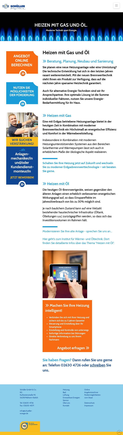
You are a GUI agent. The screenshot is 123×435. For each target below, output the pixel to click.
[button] (116, 6)
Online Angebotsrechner (91, 391)
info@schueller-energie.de (26, 412)
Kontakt (66, 405)
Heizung (66, 389)
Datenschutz (89, 403)
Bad (64, 392)
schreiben (97, 365)
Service (66, 400)
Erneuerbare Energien (71, 397)
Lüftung (66, 395)
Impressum (88, 405)
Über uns (66, 403)
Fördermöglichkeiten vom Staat (92, 396)
